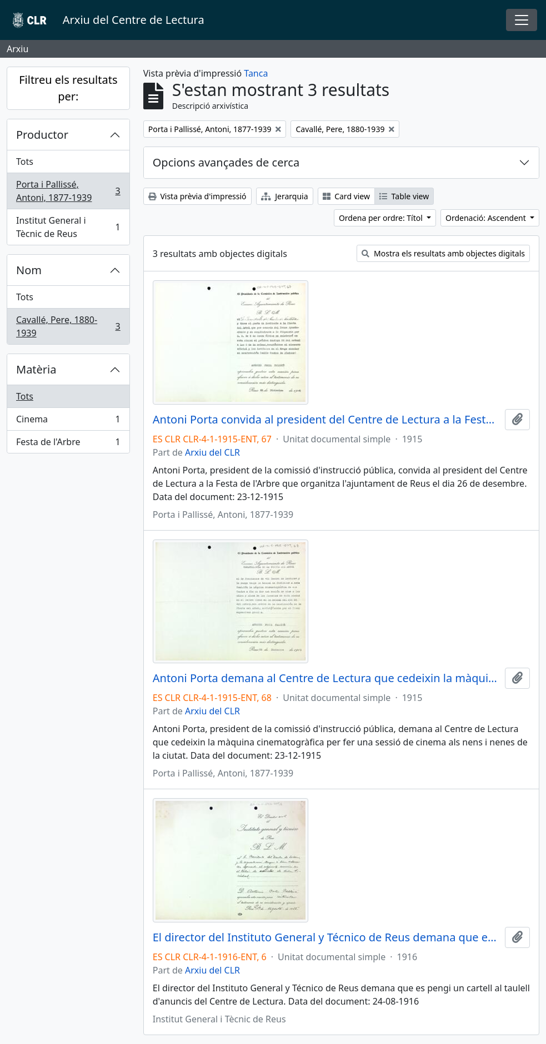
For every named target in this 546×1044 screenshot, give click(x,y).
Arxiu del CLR (212, 452)
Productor (42, 134)
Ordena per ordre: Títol (382, 218)
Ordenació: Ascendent (486, 218)
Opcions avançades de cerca (226, 162)
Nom (29, 270)
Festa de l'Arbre (68, 444)
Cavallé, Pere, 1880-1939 (68, 326)
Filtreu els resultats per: (68, 88)
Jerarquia (284, 196)
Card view (346, 196)
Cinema (68, 421)
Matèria (36, 369)
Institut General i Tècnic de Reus (68, 227)
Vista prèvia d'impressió (197, 196)
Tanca (256, 73)
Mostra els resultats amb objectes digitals (443, 253)
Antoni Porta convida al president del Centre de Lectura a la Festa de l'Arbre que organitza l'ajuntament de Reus (326, 419)
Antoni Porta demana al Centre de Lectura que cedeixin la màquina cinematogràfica (326, 678)
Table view (404, 196)
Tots (24, 161)
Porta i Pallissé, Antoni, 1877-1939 (68, 191)
